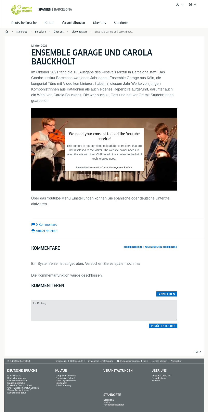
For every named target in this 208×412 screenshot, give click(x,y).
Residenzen (61, 383)
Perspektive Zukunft (65, 378)
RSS (145, 361)
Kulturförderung (63, 385)
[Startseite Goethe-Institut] (21, 10)
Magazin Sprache (16, 383)
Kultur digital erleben (65, 380)
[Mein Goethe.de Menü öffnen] (179, 4)
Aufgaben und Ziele (161, 375)
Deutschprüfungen (16, 378)
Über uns (99, 23)
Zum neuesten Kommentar (161, 247)
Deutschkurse (14, 375)
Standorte (121, 23)
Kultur (49, 23)
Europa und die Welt (65, 375)
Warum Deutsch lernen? (19, 390)
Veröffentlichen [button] (163, 326)
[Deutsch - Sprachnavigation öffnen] (193, 5)
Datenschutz (76, 361)
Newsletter (176, 361)
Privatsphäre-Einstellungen (100, 361)
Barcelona (109, 400)
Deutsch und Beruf (16, 392)
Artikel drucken (46, 231)
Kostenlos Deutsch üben (19, 385)
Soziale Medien (159, 361)
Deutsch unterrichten (17, 380)
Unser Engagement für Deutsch (23, 388)
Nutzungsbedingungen (128, 361)
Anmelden (166, 294)
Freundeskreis (159, 378)
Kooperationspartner (114, 404)
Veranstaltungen (118, 371)
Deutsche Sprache (24, 23)
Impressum (60, 361)
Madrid (107, 402)
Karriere (156, 380)
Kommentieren (133, 247)
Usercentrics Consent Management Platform (110, 167)
